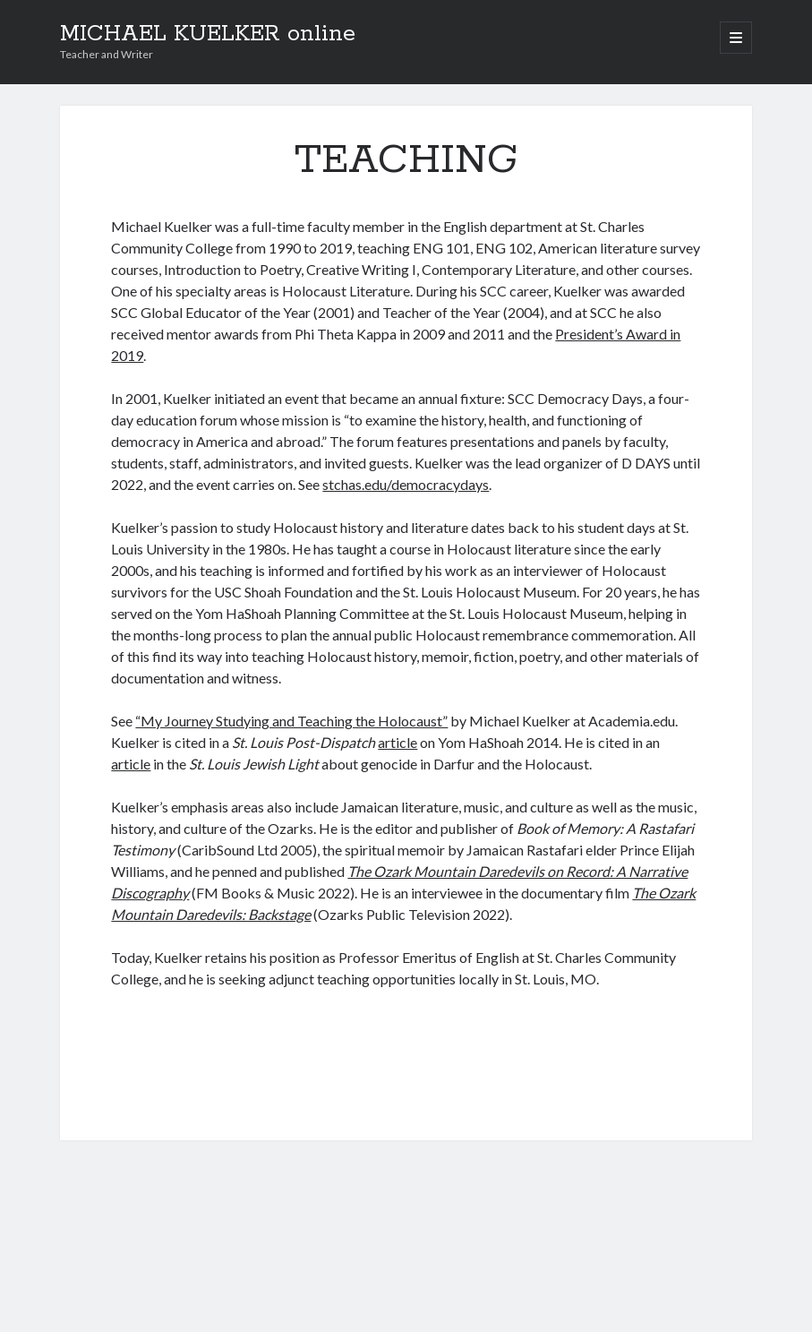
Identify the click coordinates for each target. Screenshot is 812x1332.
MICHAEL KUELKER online (207, 34)
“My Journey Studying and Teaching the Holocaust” (291, 720)
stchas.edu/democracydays (405, 484)
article (397, 742)
